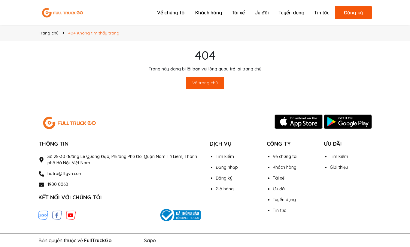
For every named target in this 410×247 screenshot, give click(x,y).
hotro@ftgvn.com (65, 173)
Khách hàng (208, 13)
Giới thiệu (339, 167)
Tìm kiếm (225, 156)
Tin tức (322, 13)
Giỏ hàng (225, 189)
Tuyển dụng (291, 13)
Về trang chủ (205, 82)
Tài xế (238, 13)
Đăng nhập (227, 167)
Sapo (150, 240)
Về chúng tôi (171, 13)
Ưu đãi (261, 13)
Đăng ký (353, 13)
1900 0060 (57, 184)
